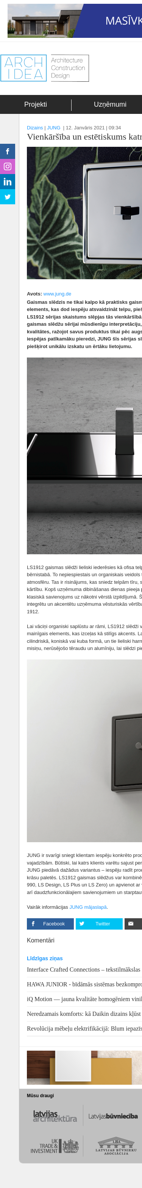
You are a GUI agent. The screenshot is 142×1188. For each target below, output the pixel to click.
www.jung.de (58, 294)
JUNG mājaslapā (87, 907)
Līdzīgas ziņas (45, 958)
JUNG (53, 128)
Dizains (35, 128)
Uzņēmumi (110, 104)
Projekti (35, 104)
